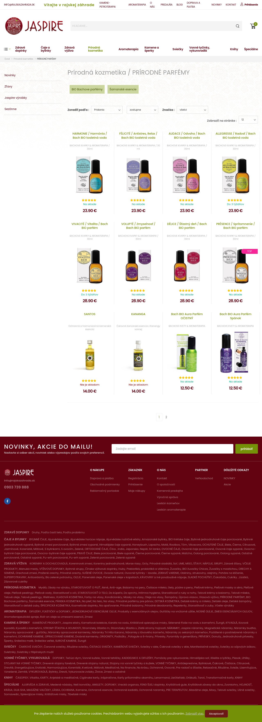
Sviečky (178, 49)
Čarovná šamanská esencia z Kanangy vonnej (138, 327)
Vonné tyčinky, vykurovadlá (199, 49)
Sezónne (11, 109)
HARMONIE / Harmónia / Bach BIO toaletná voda (89, 136)
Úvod (7, 58)
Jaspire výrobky (16, 98)
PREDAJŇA (166, 4)
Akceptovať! (216, 713)
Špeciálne (251, 49)
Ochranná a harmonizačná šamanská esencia (89, 327)
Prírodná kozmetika (95, 49)
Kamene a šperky (152, 49)
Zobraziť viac (194, 714)
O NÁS (152, 4)
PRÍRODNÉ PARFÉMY (46, 58)
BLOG (179, 4)
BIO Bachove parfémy (87, 89)
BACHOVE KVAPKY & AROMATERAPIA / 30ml (90, 147)
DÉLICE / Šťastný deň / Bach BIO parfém (187, 226)
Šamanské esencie (123, 89)
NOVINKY (216, 4)
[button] (9, 49)
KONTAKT (231, 4)
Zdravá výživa (69, 49)
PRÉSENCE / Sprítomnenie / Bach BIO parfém (235, 226)
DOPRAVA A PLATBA (193, 4)
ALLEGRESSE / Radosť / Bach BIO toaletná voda (235, 136)
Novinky (10, 75)
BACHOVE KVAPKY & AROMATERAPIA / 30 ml (138, 147)
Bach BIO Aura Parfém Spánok (235, 316)
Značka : (168, 110)
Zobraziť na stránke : (222, 121)
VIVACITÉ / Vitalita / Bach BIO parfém (89, 226)
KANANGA (138, 314)
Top (249, 251)
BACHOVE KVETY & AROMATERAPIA (187, 326)
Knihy (234, 49)
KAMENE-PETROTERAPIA (107, 4)
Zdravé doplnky (20, 49)
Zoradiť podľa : (78, 110)
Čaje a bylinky (46, 49)
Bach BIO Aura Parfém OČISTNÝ (187, 316)
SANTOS (89, 314)
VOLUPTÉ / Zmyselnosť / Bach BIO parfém (138, 226)
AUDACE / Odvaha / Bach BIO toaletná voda (187, 136)
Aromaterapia (128, 49)
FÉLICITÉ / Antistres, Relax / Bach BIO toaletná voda (138, 136)
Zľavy (8, 86)
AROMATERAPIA (137, 4)
